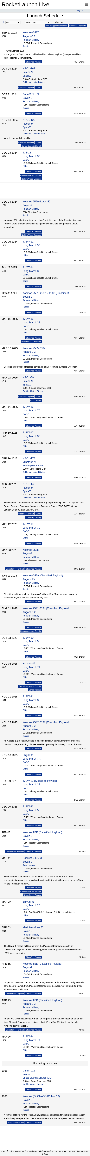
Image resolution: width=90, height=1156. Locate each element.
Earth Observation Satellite (30, 686)
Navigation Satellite (16, 1122)
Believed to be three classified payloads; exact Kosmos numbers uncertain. (41, 367)
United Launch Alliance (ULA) (38, 1078)
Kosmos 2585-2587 (34, 348)
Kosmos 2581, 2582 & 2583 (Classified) (46, 293)
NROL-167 (29, 68)
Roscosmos (29, 865)
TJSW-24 (28, 1036)
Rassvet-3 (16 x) (32, 858)
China (25, 166)
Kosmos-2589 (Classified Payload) (43, 575)
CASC (26, 160)
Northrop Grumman (33, 465)
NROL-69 (28, 377)
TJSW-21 (28, 696)
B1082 (38, 514)
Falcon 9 (28, 72)
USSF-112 (29, 1070)
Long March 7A (31, 410)
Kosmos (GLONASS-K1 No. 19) (41, 1096)
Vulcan (27, 1074)
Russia (26, 46)
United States (39, 82)
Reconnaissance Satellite (30, 631)
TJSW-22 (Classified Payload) (40, 780)
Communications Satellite (30, 175)
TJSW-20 (28, 637)
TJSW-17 (28, 432)
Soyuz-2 (27, 97)
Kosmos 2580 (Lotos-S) (36, 201)
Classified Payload (33, 62)
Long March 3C (32, 527)
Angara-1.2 (29, 36)
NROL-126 (29, 119)
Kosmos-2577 (31, 32)
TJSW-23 (28, 806)
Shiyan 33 (28, 901)
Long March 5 (31, 641)
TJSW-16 (28, 406)
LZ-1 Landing (35, 400)
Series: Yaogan (35, 690)
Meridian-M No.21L (34, 927)
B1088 (38, 142)
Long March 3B (31, 156)
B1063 (38, 88)
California (27, 82)
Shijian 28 (28, 755)
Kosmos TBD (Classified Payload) (42, 832)
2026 (4, 1070)
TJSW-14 (28, 267)
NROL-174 (29, 458)
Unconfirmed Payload (15, 569)
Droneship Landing (33, 517)
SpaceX (27, 76)
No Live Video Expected (31, 179)
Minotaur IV (29, 462)
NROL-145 (29, 484)
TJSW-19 (28, 524)
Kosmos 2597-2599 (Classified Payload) (46, 722)
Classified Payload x (77, 26)
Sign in (80, 10)
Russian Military (31, 40)
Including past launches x (56, 26)
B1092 (38, 397)
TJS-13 (27, 152)
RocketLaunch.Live (25, 4)
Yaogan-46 (29, 663)
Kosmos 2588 (31, 549)
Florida (26, 391)
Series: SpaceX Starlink (31, 146)
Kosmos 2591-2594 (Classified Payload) (46, 608)
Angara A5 (29, 579)
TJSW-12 (28, 241)
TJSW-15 (28, 318)
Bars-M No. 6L (31, 94)
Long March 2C (32, 905)
